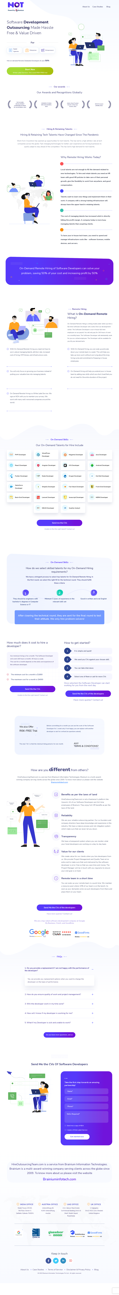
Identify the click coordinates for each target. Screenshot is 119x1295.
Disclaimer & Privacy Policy (78, 1281)
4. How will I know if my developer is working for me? (49, 1025)
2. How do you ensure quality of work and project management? (53, 1006)
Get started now (75, 1148)
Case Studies (97, 7)
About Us (86, 7)
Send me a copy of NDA (75, 1137)
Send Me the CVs (32, 700)
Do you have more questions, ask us (59, 1046)
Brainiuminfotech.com (59, 794)
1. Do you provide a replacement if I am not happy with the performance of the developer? (57, 981)
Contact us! (71, 541)
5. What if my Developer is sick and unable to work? (48, 1034)
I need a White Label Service (77, 1142)
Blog (108, 7)
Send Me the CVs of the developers (88, 705)
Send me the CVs (59, 534)
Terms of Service (55, 1281)
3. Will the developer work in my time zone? (44, 1015)
